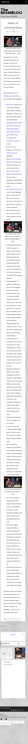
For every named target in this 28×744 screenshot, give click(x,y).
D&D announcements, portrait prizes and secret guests (14, 132)
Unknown (13, 634)
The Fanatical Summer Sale (14, 189)
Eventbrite (9, 141)
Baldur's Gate (14, 618)
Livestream (8, 621)
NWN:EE (15, 623)
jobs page (16, 213)
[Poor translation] (5, 719)
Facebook (17, 141)
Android (8, 618)
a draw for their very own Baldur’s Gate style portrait (14, 171)
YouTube (6, 96)
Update (19, 623)
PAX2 (12, 126)
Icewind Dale (11, 620)
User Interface (13, 624)
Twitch (13, 96)
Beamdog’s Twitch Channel (14, 123)
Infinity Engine (18, 620)
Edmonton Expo (11, 153)
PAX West (9, 104)
